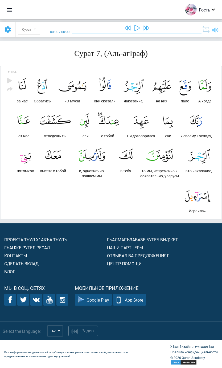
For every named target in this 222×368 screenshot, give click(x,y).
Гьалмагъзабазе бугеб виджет (142, 239)
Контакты (15, 255)
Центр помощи (124, 263)
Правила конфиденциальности (194, 352)
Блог (9, 271)
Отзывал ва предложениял (138, 255)
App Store (129, 300)
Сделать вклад (21, 263)
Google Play (93, 300)
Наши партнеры (125, 247)
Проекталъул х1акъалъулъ (35, 239)
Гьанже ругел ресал (27, 247)
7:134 (12, 71)
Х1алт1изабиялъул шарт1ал (192, 346)
